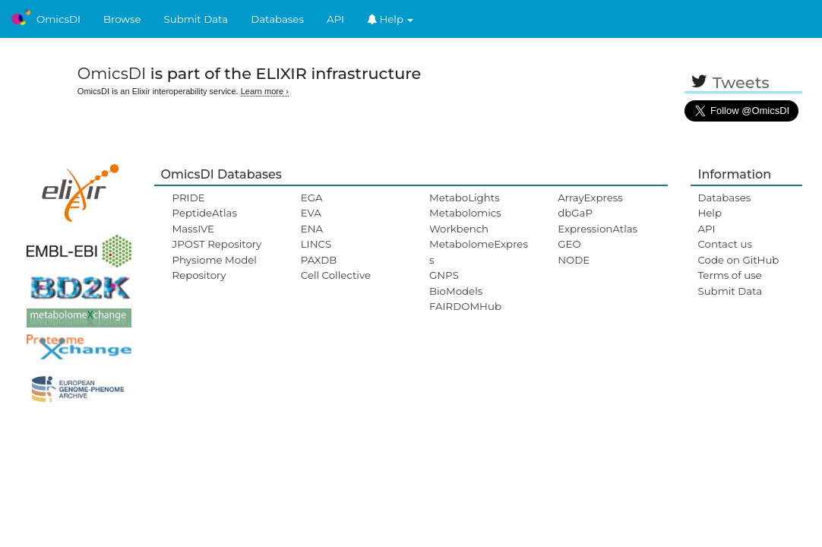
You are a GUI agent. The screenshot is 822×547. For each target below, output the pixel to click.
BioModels (455, 291)
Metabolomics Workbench (465, 220)
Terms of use (729, 275)
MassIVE (193, 229)
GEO (569, 244)
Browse (122, 19)
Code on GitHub (738, 260)
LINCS (316, 244)
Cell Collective (336, 275)
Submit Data (196, 19)
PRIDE (188, 197)
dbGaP (575, 213)
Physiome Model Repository (214, 267)
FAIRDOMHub (465, 306)
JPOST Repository (217, 244)
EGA (312, 197)
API (335, 19)
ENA (312, 229)
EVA (311, 213)
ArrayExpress (590, 197)
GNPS (444, 275)
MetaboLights (464, 197)
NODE (574, 260)
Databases (277, 19)
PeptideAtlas (204, 213)
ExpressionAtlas (597, 229)
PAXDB (319, 260)
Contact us (724, 244)
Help (390, 19)
